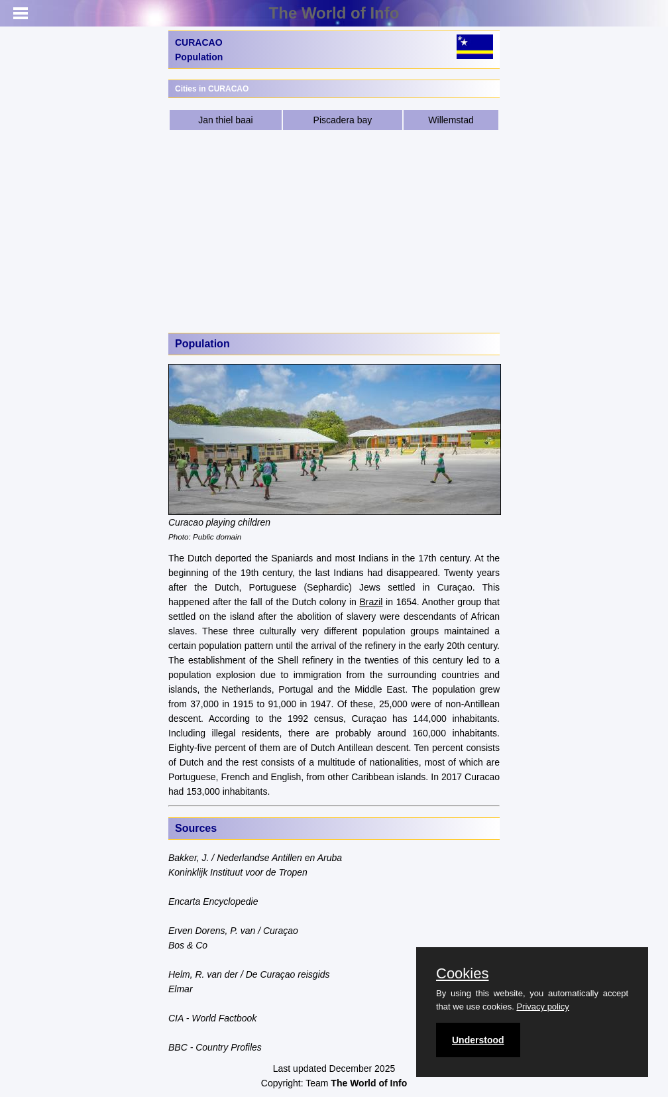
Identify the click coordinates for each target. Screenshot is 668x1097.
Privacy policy (542, 1006)
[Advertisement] (334, 230)
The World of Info (334, 13)
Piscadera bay (342, 120)
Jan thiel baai (225, 120)
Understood (478, 1040)
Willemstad (450, 120)
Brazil (370, 602)
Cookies (462, 973)
